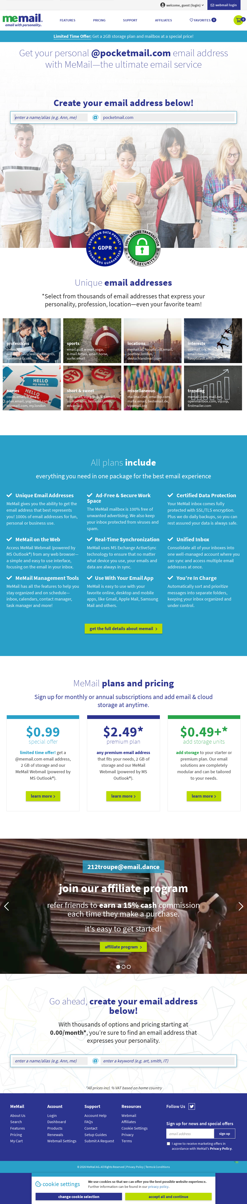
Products (54, 1128)
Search (16, 1121)
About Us (17, 1115)
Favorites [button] (203, 20)
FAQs (88, 1121)
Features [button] (67, 20)
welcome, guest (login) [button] (182, 4)
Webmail (129, 1115)
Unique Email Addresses (40, 495)
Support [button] (130, 20)
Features (17, 1128)
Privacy (127, 1134)
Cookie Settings (135, 1128)
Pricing (16, 1134)
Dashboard (56, 1121)
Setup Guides (95, 1134)
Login (52, 1115)
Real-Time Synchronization (123, 539)
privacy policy (158, 1186)
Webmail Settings (61, 1140)
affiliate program (123, 947)
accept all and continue (168, 1196)
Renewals (55, 1134)
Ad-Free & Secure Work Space (119, 498)
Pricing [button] (99, 20)
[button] (239, 20)
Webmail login (224, 5)
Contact (90, 1128)
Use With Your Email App (120, 577)
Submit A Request (99, 1140)
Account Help (95, 1115)
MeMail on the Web (33, 539)
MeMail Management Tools (42, 577)
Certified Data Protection (202, 495)
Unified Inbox (188, 539)
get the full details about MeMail (123, 628)
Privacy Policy (135, 1167)
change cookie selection (78, 1196)
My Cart (16, 1140)
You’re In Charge (192, 577)
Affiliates (129, 1121)
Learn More (43, 796)
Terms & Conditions (157, 1167)
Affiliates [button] (163, 20)
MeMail (90, 1167)
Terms (127, 1140)
